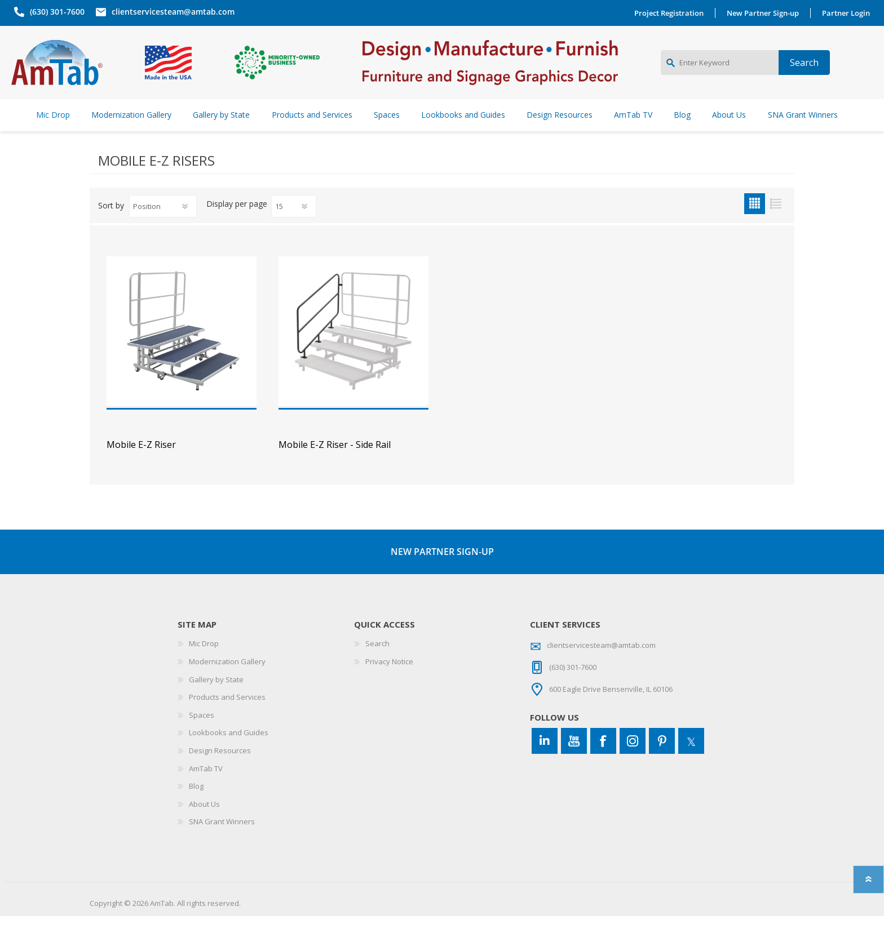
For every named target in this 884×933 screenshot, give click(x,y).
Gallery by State (216, 696)
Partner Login (849, 13)
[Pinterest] (662, 758)
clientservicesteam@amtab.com (170, 11)
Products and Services (227, 714)
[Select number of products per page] (293, 223)
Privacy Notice (389, 678)
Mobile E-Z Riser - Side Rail (335, 461)
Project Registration (671, 13)
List (775, 220)
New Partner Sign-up (766, 13)
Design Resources (220, 767)
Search (377, 660)
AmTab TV (206, 785)
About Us (204, 821)
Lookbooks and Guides (228, 749)
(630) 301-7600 (54, 11)
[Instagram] (633, 758)
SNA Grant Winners (222, 838)
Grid (754, 220)
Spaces (201, 732)
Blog (196, 803)
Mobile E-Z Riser (141, 461)
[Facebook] (603, 758)
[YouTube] (574, 758)
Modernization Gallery (227, 678)
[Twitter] (691, 758)
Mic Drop (204, 660)
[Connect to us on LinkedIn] (545, 758)
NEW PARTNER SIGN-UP (442, 568)
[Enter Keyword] (720, 71)
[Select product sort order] (163, 223)
